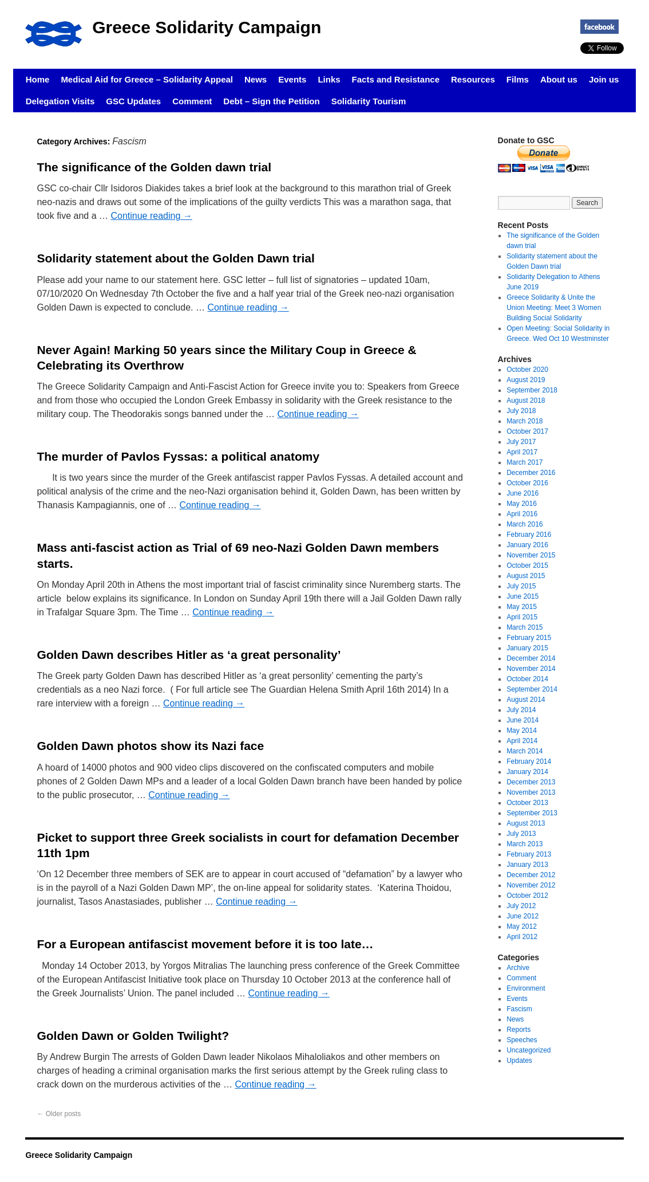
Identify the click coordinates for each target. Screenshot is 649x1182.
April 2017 (521, 452)
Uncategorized (528, 1050)
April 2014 (521, 741)
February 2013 (528, 854)
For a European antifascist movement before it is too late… (205, 944)
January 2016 (527, 545)
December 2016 (530, 473)
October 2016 (527, 483)
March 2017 (524, 462)
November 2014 (530, 669)
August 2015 (525, 576)
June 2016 (522, 493)
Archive (517, 968)
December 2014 (530, 658)
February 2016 (528, 535)
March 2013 (524, 844)
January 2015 (527, 648)
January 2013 (527, 865)
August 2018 (525, 400)
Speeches (521, 1040)
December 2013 (530, 782)
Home (38, 79)
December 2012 (530, 875)
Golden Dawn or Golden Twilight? (133, 1035)
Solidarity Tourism (368, 101)
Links (329, 79)
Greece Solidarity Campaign (206, 27)
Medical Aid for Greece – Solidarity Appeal (147, 79)
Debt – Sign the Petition (271, 101)
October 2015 (527, 565)
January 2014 (527, 772)
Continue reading (151, 216)
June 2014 (522, 720)
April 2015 (521, 617)
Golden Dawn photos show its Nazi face (150, 745)
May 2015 (521, 607)
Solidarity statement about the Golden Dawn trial (175, 258)
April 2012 (521, 937)
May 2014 (521, 731)
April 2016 (521, 514)
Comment (192, 101)
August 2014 (525, 700)
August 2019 (525, 380)
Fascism (519, 1009)
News (255, 79)
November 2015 (530, 555)
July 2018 (521, 411)
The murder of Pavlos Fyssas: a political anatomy (178, 456)
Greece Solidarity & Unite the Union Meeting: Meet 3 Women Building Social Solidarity (553, 307)
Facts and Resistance (396, 79)
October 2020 (527, 370)
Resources (473, 79)
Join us (604, 79)
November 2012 (530, 885)
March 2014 (524, 751)
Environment (525, 988)
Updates (519, 1061)
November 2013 (530, 792)
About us (558, 79)
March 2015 (524, 627)
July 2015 (521, 586)
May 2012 (521, 926)
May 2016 (521, 504)
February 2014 (528, 761)
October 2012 (527, 896)
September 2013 (531, 813)
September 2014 (531, 689)
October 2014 (527, 679)
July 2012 (521, 906)
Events (292, 79)
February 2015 (528, 638)
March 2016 (524, 524)
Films (517, 79)
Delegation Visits (60, 101)
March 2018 (524, 421)
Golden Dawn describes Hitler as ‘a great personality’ (189, 654)
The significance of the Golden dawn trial (154, 167)
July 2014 (521, 710)
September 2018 (531, 390)
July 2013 (521, 834)
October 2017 (527, 431)
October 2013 (527, 803)
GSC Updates (133, 101)
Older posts (59, 1114)
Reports (518, 1030)
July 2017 (521, 442)
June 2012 (522, 916)
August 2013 (525, 823)
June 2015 (522, 596)
